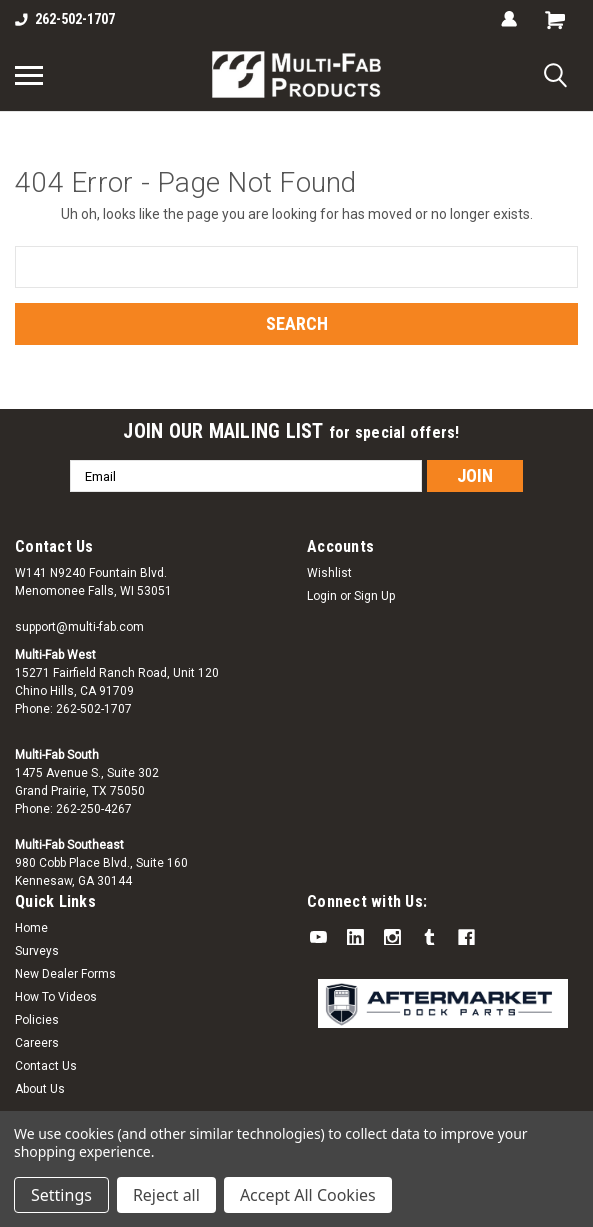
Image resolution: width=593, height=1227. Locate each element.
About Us (40, 1089)
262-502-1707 (65, 19)
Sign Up (374, 596)
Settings (61, 1195)
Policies (37, 1020)
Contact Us (46, 1066)
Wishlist (329, 573)
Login (322, 596)
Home (31, 928)
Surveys (37, 951)
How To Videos (56, 997)
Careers (37, 1043)
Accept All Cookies (308, 1195)
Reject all (166, 1195)
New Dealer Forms (65, 974)
